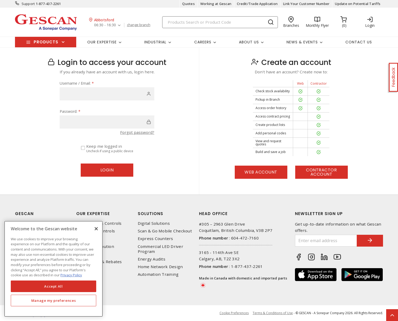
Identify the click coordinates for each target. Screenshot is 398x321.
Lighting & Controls (95, 230)
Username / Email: (77, 83)
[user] (107, 93)
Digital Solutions (154, 223)
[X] (96, 229)
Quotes (188, 3)
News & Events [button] (302, 42)
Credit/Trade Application (257, 3)
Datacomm (86, 238)
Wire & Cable (89, 254)
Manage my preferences (53, 300)
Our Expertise (93, 213)
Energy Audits (151, 259)
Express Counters (155, 238)
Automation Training (158, 274)
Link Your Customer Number (306, 3)
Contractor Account (321, 172)
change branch (138, 25)
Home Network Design (160, 266)
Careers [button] (202, 42)
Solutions (150, 213)
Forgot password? (137, 132)
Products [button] (46, 42)
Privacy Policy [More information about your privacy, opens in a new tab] (71, 275)
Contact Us (358, 42)
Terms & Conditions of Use (273, 313)
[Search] (220, 22)
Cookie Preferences (234, 313)
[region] (53, 269)
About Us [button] (249, 42)
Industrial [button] (155, 42)
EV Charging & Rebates (99, 261)
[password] (107, 122)
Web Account (260, 172)
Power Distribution (95, 246)
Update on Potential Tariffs (357, 3)
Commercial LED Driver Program (160, 249)
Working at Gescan (215, 3)
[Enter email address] (326, 241)
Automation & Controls (98, 223)
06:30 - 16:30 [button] (105, 25)
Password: (70, 111)
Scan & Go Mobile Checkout (165, 230)
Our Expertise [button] (102, 42)
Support (28, 3)
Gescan (24, 213)
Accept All (53, 286)
